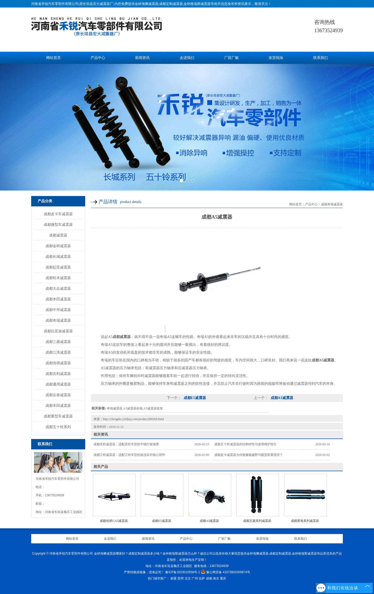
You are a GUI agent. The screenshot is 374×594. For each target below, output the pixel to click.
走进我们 (187, 58)
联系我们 (320, 58)
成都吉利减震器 (58, 374)
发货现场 (276, 58)
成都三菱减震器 (58, 342)
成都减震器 (58, 235)
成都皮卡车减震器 (58, 214)
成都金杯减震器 (58, 246)
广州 (195, 578)
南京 (216, 578)
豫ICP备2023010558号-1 (182, 572)
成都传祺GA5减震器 (114, 521)
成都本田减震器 (58, 299)
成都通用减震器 (58, 384)
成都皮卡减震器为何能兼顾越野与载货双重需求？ (248, 455)
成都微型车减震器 (58, 224)
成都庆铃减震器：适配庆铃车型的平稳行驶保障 (126, 444)
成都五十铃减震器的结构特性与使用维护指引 (245, 444)
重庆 (223, 578)
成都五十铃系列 (58, 427)
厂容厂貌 (231, 58)
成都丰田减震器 (58, 405)
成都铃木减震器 (58, 278)
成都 (209, 578)
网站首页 (53, 58)
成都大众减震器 (58, 288)
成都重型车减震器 (58, 416)
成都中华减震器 (58, 310)
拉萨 (202, 578)
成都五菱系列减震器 (257, 521)
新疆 (173, 578)
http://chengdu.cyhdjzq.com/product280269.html (133, 419)
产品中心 (98, 58)
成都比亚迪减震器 (58, 331)
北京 (188, 578)
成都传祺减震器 (58, 363)
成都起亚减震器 (58, 267)
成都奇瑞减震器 (58, 320)
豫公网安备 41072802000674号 (225, 572)
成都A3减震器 (281, 398)
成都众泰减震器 (58, 395)
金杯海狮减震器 (146, 4)
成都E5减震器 (194, 398)
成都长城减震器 (58, 256)
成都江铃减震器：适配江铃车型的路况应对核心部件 (129, 455)
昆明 (180, 578)
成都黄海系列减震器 (305, 521)
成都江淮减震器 (58, 352)
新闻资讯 (142, 58)
